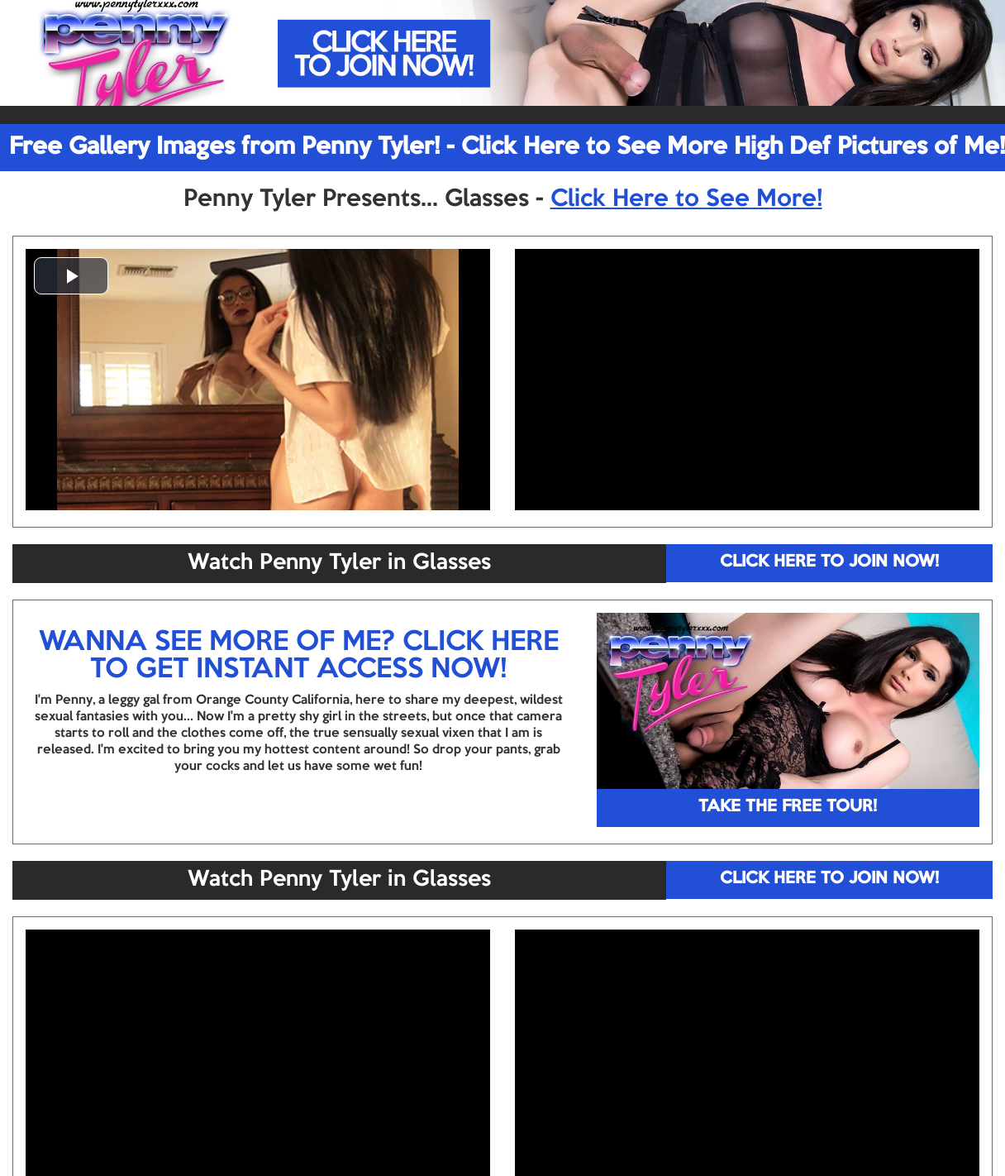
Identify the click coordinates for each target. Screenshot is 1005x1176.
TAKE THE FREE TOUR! (787, 807)
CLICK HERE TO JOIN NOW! (829, 562)
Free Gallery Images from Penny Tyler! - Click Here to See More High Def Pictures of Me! (507, 147)
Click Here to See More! (686, 199)
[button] (71, 275)
